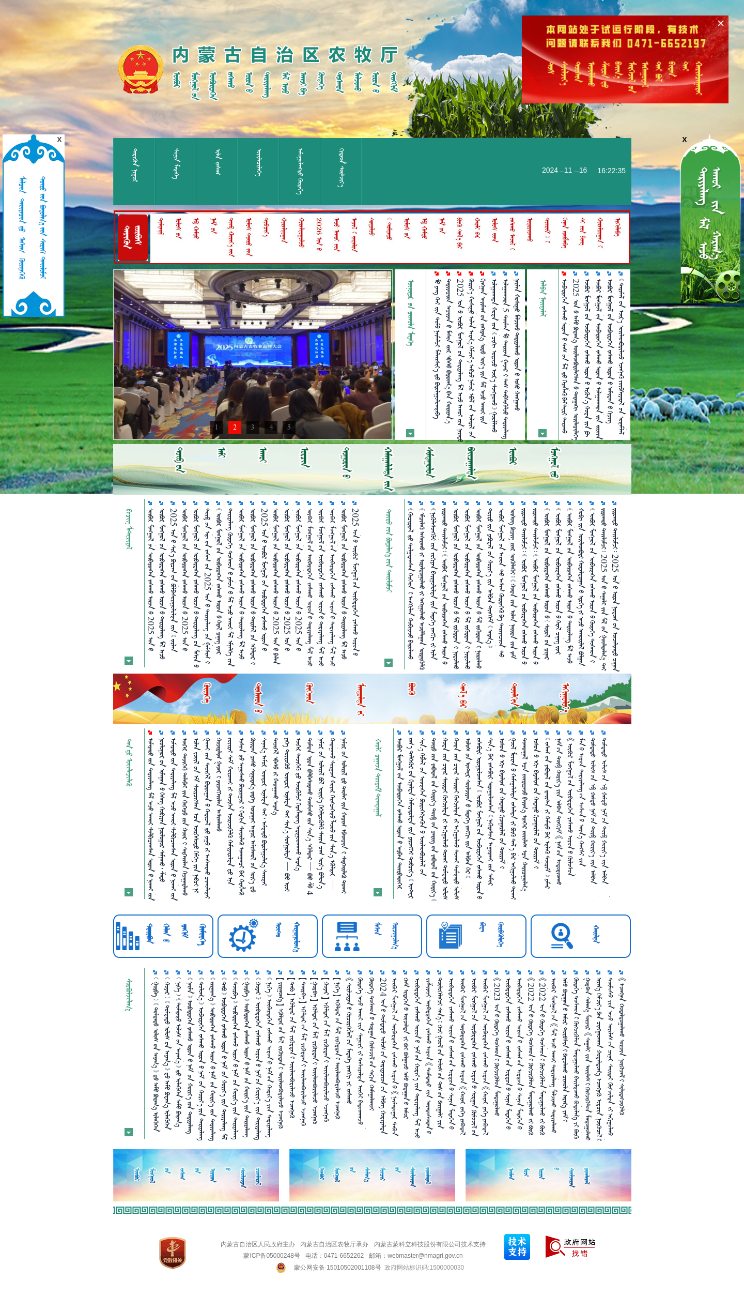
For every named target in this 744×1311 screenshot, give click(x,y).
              (253, 815)
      (298, 804)
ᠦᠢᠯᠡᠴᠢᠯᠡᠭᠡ (259, 162)
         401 (287, 814)
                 (196, 815)
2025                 (460, 360)
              (610, 351)
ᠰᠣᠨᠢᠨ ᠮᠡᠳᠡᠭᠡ (176, 163)
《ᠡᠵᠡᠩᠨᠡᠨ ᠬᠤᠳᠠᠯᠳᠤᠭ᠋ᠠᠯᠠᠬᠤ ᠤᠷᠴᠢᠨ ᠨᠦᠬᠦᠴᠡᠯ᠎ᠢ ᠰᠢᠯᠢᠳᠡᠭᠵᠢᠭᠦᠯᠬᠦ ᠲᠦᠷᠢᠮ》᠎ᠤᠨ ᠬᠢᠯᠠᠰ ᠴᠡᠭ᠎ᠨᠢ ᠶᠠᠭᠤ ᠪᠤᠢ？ (622, 1046)
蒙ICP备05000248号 (271, 1255)
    (219, 784)
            (162, 810)
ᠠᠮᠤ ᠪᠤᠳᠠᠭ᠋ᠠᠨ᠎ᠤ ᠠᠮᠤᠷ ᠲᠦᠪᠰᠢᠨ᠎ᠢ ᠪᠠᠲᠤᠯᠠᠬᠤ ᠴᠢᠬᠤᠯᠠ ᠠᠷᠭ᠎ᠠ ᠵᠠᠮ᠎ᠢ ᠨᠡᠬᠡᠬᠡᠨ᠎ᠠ (565, 1050)
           (422, 588)
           (433, 584)
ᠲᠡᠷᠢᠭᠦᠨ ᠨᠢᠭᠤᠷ (135, 165)
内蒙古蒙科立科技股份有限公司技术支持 (430, 1244)
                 (524, 586)
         (185, 816)
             (581, 587)
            (230, 811)
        (449, 351)
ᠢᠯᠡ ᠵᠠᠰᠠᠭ (218, 161)
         (321, 813)
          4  (310, 816)
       (437, 349)
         (525, 814)
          (502, 803)
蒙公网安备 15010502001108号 (337, 1267)
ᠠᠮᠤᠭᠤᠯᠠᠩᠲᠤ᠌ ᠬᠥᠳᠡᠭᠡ (300, 171)
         (208, 818)
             (517, 357)
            (494, 355)
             (333, 814)
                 (536, 586)
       (344, 815)
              (479, 588)
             (456, 588)
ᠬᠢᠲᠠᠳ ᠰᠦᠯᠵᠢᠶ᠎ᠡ (342, 167)
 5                (506, 359)
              (547, 813)
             (467, 588)
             (472, 358)
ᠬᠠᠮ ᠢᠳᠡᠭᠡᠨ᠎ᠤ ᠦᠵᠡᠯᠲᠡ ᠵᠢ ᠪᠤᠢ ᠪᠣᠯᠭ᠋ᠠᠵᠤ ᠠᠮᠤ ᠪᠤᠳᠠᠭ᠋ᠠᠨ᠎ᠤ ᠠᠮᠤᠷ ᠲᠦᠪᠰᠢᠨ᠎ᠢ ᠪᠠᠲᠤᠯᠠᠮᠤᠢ (406, 1048)
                (483, 351)
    (276, 776)
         (242, 816)
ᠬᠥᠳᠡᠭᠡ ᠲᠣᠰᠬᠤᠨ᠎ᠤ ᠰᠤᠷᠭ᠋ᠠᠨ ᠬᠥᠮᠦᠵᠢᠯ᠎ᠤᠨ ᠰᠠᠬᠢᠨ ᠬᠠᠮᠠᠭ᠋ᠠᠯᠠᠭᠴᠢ (372, 1044)
